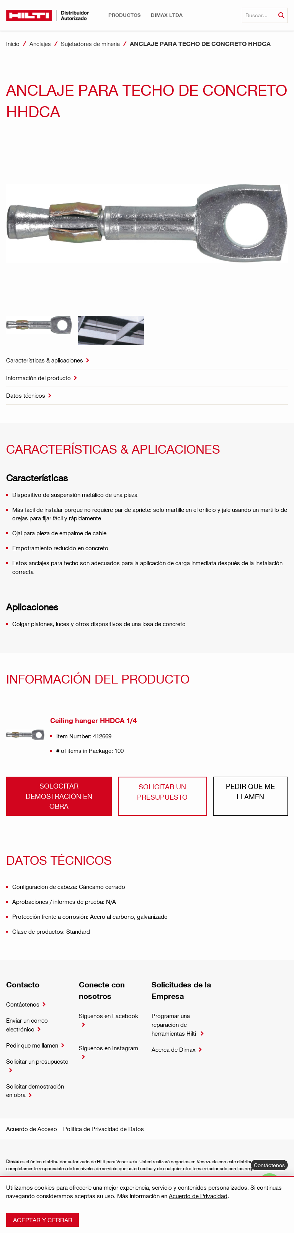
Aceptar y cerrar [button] (42, 1219)
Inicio (13, 43)
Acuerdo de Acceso (31, 1128)
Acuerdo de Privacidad (198, 1195)
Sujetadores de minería (90, 43)
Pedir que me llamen (250, 791)
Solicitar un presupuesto (162, 791)
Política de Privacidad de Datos (103, 1128)
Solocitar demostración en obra (59, 796)
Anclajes (40, 43)
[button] (124, 15)
